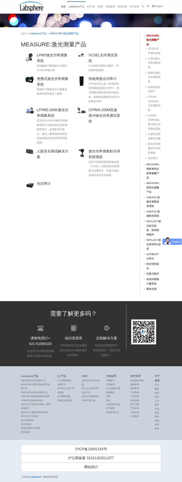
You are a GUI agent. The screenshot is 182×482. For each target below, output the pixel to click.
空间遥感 (110, 384)
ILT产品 (91, 6)
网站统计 (91, 467)
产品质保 (134, 408)
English (157, 6)
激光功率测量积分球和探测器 (154, 148)
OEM (100, 6)
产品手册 (134, 396)
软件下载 (134, 404)
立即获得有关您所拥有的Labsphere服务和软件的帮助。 (73, 340)
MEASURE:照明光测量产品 (152, 187)
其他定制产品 (112, 412)
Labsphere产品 (76, 6)
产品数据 (134, 392)
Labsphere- (36, 477)
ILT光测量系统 (64, 380)
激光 (108, 400)
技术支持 (122, 6)
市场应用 (110, 6)
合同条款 (134, 416)
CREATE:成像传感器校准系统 (153, 202)
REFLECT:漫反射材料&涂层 (153, 244)
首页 (63, 6)
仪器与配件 (152, 273)
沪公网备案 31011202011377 (91, 458)
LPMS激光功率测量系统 (154, 63)
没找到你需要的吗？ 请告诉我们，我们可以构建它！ (106, 340)
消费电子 (110, 380)
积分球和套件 (27, 420)
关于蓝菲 (134, 6)
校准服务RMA (137, 380)
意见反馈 (134, 412)
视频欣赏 (134, 384)
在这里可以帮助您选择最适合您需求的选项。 (40, 340)
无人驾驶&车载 (113, 388)
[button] (148, 6)
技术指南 (134, 400)
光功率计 (153, 158)
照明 (108, 396)
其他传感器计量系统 (30, 428)
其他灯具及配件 (64, 400)
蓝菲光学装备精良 (90, 396)
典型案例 (134, 388)
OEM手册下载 (88, 400)
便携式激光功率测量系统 (154, 77)
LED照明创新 (63, 396)
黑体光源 (151, 289)
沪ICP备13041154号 (91, 449)
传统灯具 (61, 384)
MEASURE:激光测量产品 (64, 33)
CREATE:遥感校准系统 (32, 400)
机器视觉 (110, 392)
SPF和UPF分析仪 (29, 416)
